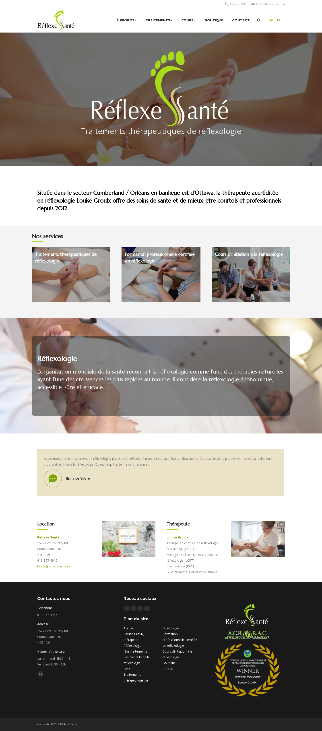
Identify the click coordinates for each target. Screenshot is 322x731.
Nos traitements (135, 651)
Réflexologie (132, 645)
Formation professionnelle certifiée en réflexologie (180, 640)
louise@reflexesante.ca (53, 566)
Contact (168, 669)
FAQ (127, 669)
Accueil (129, 628)
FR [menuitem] (279, 20)
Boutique (169, 663)
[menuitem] (126, 20)
